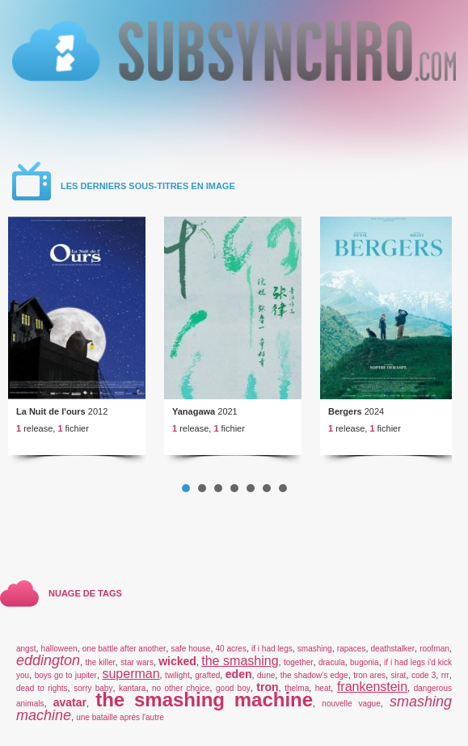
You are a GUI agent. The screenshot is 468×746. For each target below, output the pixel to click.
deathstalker (393, 648)
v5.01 (234, 43)
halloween (59, 648)
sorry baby (93, 688)
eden (239, 674)
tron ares (369, 675)
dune (266, 675)
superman (130, 674)
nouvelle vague (351, 703)
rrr (445, 675)
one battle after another (124, 648)
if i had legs (272, 648)
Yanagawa (193, 411)
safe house (190, 648)
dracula (331, 662)
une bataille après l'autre (120, 717)
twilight (177, 675)
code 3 (423, 675)
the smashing (239, 661)
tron (267, 687)
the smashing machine (204, 699)
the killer (100, 662)
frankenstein (372, 686)
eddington (48, 660)
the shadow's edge (314, 675)
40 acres (231, 648)
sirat (398, 675)
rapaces (351, 648)
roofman (434, 648)
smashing (314, 648)
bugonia (364, 662)
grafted (207, 675)
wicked (177, 661)
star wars (137, 662)
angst (26, 648)
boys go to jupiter (66, 675)
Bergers (345, 411)
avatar (69, 702)
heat (323, 688)
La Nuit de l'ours (51, 411)
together (299, 662)
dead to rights (42, 688)
